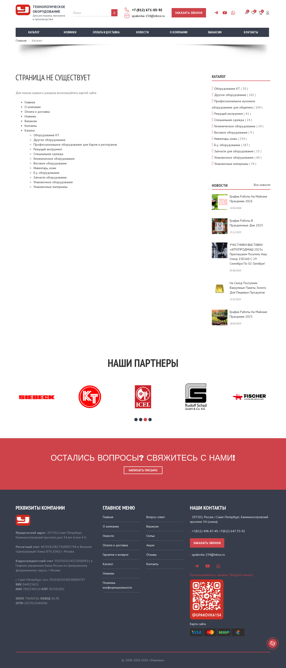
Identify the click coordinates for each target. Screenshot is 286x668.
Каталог (34, 32)
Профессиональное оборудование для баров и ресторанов (75, 145)
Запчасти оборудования (50, 177)
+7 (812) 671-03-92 (147, 10)
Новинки (70, 32)
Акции (150, 545)
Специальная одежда (48, 154)
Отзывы (151, 555)
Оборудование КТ (46, 135)
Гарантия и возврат (115, 555)
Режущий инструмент (48, 149)
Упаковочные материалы (50, 187)
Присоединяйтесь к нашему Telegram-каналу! (221, 575)
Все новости (262, 185)
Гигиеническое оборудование (54, 159)
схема (212, 522)
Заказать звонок (189, 13)
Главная (30, 102)
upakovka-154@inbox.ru (148, 16)
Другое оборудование (49, 140)
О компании (178, 32)
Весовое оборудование (50, 163)
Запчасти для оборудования (233, 151)
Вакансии (214, 32)
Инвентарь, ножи (45, 168)
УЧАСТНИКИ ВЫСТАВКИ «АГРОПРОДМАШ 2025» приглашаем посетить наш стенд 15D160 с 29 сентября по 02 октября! (248, 254)
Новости (142, 32)
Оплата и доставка (106, 32)
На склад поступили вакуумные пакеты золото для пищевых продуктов (248, 287)
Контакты (251, 32)
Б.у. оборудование (46, 173)
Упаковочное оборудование (53, 182)
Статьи (150, 536)
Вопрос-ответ (155, 517)
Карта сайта (198, 624)
